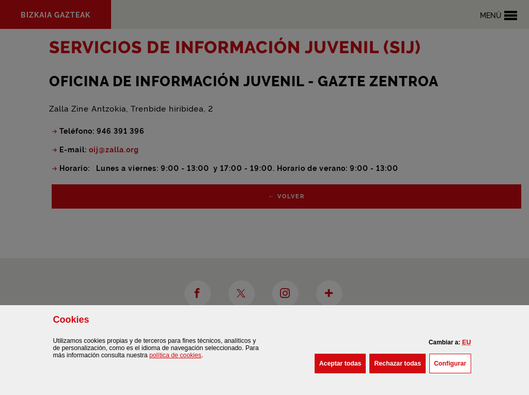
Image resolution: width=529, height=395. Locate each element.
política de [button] (175, 355)
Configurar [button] (452, 362)
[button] (466, 342)
